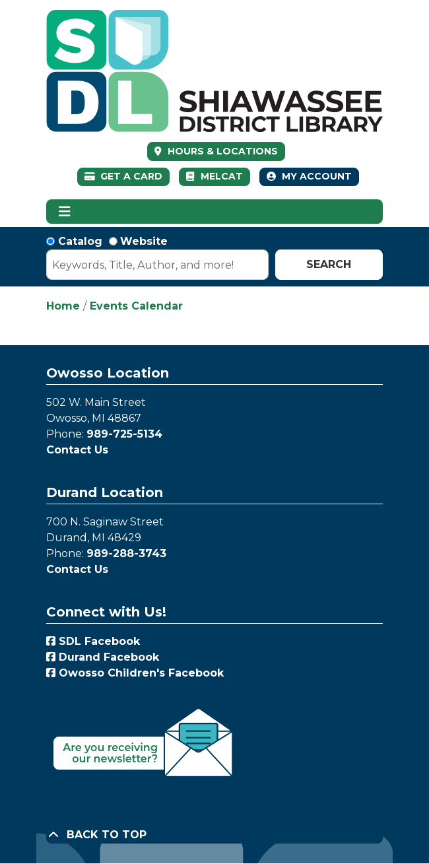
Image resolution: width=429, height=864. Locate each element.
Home (63, 306)
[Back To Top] (214, 835)
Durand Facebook (102, 657)
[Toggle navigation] (64, 212)
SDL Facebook (93, 641)
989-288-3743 (126, 553)
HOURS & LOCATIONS (221, 151)
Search (328, 264)
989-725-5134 (124, 434)
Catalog (80, 241)
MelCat (214, 176)
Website (144, 241)
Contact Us (77, 450)
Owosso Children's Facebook (135, 673)
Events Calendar (136, 306)
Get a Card (123, 176)
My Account (309, 176)
